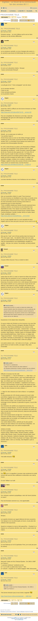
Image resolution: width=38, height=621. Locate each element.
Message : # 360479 (6, 357)
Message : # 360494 (6, 540)
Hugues (6, 98)
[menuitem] (5, 8)
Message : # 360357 (6, 130)
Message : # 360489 (6, 512)
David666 (6, 40)
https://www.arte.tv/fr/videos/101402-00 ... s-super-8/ (16, 164)
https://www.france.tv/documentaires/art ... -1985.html (16, 596)
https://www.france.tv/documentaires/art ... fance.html (18, 370)
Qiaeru (25, 618)
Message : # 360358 (6, 175)
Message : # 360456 (6, 256)
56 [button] (20, 20)
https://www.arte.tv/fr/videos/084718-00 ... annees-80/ (16, 112)
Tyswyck (6, 249)
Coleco (8, 484)
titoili (6, 23)
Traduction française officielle (17, 618)
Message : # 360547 (6, 579)
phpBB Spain (20, 619)
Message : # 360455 (6, 232)
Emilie (2, 57)
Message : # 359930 (6, 47)
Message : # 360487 (6, 491)
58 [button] (26, 20)
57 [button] (23, 20)
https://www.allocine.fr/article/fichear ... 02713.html (15, 216)
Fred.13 (6, 265)
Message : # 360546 (6, 557)
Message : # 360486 (6, 469)
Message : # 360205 (6, 81)
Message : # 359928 (6, 30)
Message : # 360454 (6, 192)
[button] (12, 20)
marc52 (6, 504)
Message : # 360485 (6, 452)
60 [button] (31, 20)
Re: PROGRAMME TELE (10, 29)
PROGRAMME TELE (9, 15)
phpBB (15, 617)
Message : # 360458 (6, 300)
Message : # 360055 (6, 64)
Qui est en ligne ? (5, 610)
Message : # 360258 (6, 105)
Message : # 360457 (6, 273)
